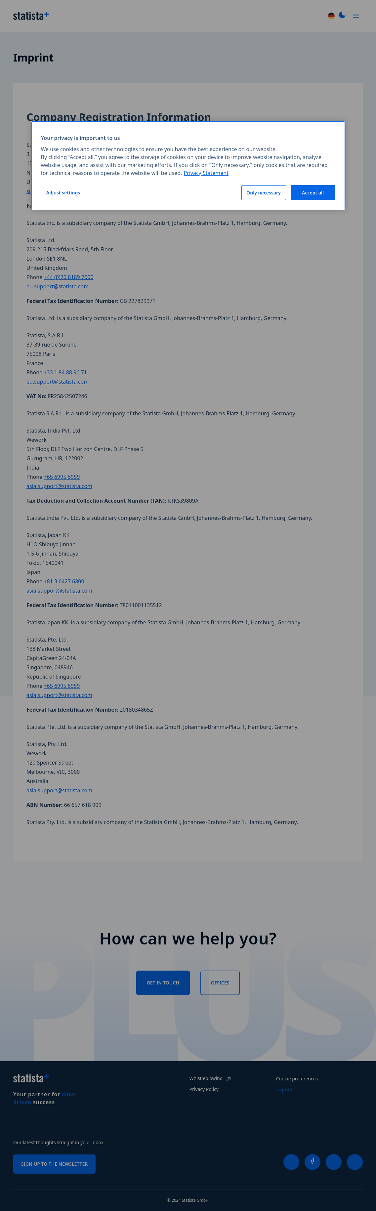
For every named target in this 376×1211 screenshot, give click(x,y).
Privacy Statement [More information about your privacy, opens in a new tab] (206, 173)
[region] (188, 165)
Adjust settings (63, 192)
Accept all (313, 192)
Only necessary (263, 192)
